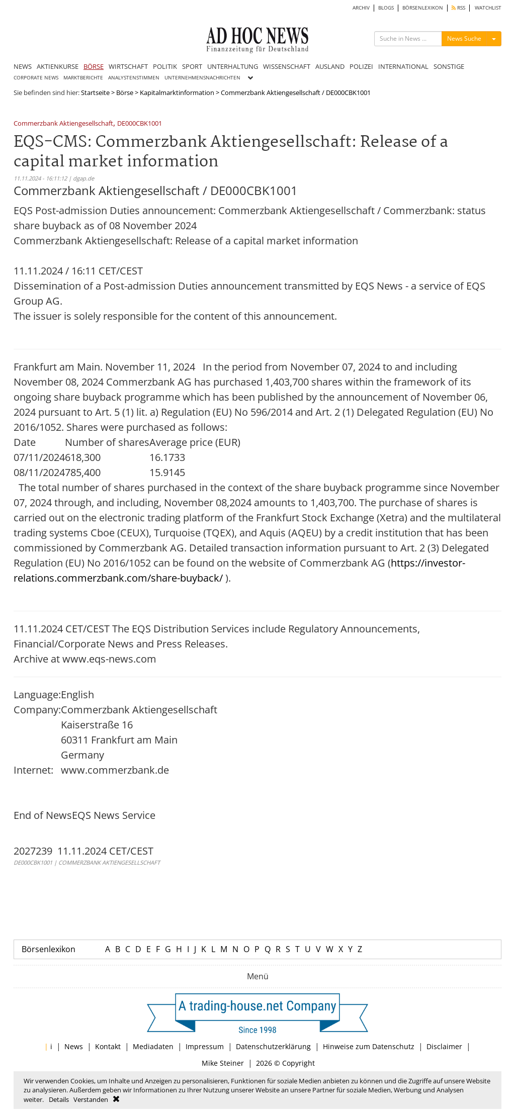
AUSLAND (330, 66)
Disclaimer (444, 1046)
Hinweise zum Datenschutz (368, 1046)
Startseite (95, 92)
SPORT (192, 66)
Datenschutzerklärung (273, 1046)
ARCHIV (361, 8)
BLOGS (386, 8)
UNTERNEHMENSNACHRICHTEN (202, 77)
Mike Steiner (223, 1063)
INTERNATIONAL (403, 66)
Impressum (205, 1046)
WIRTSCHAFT (128, 66)
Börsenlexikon (48, 949)
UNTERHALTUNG (232, 66)
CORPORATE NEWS (36, 77)
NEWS (23, 66)
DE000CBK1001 (139, 124)
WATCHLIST (488, 8)
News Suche (464, 38)
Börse (124, 92)
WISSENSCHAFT (286, 66)
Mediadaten (153, 1046)
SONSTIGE (449, 66)
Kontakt (108, 1046)
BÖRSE (93, 66)
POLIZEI (361, 66)
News (73, 1046)
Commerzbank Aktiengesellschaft (63, 124)
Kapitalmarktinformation (177, 92)
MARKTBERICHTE (83, 77)
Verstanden (90, 1099)
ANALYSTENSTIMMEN (133, 77)
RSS (458, 8)
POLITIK (165, 66)
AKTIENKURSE (57, 66)
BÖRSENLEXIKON (422, 8)
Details (59, 1099)
